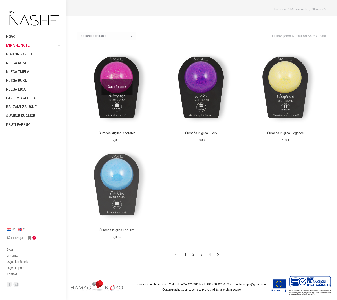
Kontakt (12, 274)
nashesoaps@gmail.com (251, 284)
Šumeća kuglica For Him (116, 230)
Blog (10, 249)
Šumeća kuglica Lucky (201, 133)
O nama (12, 255)
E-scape (235, 289)
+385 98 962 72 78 (218, 284)
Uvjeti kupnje (15, 268)
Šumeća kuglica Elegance (285, 133)
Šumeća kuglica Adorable (117, 133)
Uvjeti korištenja (17, 262)
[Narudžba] (106, 36)
